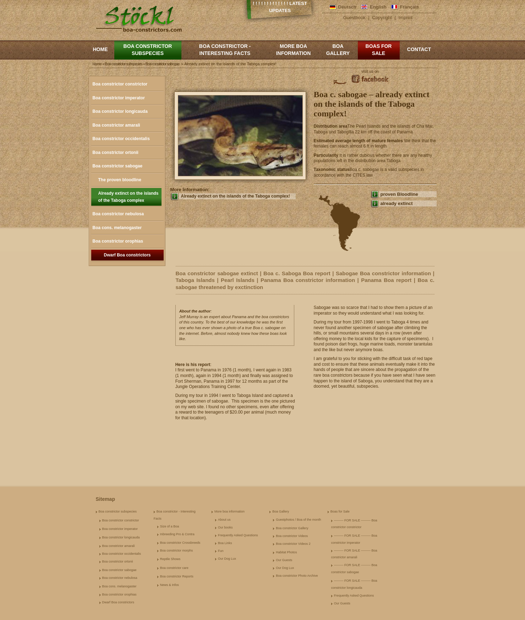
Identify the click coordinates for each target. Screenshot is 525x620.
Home (100, 49)
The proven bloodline (119, 179)
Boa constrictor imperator (119, 97)
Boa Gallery (338, 49)
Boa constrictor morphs (176, 550)
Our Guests (284, 560)
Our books (225, 527)
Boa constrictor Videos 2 (293, 544)
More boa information (293, 49)
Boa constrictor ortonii (115, 152)
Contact (419, 49)
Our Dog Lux (227, 558)
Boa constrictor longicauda (120, 111)
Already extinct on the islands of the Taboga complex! (235, 196)
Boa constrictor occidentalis (121, 138)
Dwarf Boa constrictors (127, 255)
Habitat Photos (286, 552)
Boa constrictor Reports (176, 576)
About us (224, 519)
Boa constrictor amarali (116, 125)
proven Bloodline (399, 194)
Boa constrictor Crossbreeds (180, 542)
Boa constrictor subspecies (148, 49)
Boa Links (225, 543)
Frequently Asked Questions (238, 535)
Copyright (382, 17)
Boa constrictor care (174, 568)
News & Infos (169, 585)
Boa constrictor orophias (118, 241)
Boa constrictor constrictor (120, 84)
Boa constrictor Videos (292, 536)
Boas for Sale (379, 49)
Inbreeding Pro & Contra (177, 534)
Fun (221, 551)
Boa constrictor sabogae (118, 166)
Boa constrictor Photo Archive (297, 575)
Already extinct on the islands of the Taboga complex (128, 197)
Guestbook (354, 17)
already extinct (397, 203)
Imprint (406, 17)
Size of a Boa (169, 526)
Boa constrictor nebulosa (118, 213)
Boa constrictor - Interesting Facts (225, 49)
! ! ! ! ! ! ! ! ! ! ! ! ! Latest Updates (280, 7)
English (378, 7)
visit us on (370, 71)
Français (409, 7)
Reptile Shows (170, 559)
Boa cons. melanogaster (117, 227)
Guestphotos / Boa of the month (298, 519)
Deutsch (347, 7)
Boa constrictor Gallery (292, 528)
